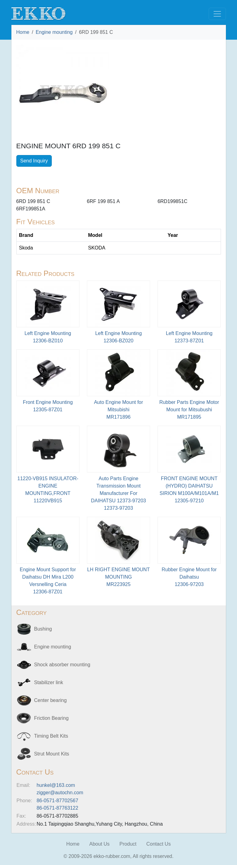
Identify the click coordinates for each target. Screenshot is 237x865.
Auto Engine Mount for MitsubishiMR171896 (118, 410)
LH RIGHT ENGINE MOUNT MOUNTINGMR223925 (118, 577)
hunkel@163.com (56, 785)
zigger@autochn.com (60, 792)
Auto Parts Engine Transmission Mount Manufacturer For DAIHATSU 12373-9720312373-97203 (118, 493)
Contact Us (158, 844)
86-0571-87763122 (57, 808)
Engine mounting (54, 32)
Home (23, 32)
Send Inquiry (34, 160)
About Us (99, 844)
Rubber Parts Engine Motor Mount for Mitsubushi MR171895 (189, 410)
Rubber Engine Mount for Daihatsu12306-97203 (189, 577)
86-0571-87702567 (57, 800)
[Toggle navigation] (217, 14)
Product (128, 844)
